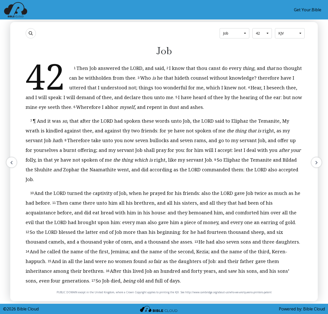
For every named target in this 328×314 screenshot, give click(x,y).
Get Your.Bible (307, 10)
